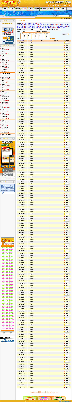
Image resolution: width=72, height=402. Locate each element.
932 (58, 24)
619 (46, 27)
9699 (52, 24)
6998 (44, 26)
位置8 (47, 34)
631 (55, 27)
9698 (48, 24)
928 (55, 24)
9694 (33, 24)
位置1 (22, 34)
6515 (22, 27)
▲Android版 (12, 177)
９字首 (29, 23)
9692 (26, 24)
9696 (41, 24)
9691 (22, 24)
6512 (65, 26)
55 (64, 27)
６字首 (24, 23)
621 (52, 27)
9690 (18, 24)
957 (65, 24)
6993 (33, 26)
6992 (29, 26)
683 (48, 26)
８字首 (34, 23)
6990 (26, 26)
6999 (22, 26)
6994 (37, 26)
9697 (44, 24)
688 (51, 26)
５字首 (39, 23)
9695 (37, 24)
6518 (33, 27)
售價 (31, 40)
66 (61, 27)
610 (43, 27)
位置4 (33, 34)
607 (37, 27)
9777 (18, 26)
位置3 (29, 34)
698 (54, 26)
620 (49, 27)
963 (68, 24)
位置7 (43, 34)
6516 (26, 27)
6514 (18, 27)
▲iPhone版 (5, 177)
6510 (57, 26)
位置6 (40, 34)
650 (59, 27)
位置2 (25, 34)
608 (40, 27)
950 (62, 24)
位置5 (36, 34)
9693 (29, 24)
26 (54, 392)
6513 (69, 26)
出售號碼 (22, 40)
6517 (29, 27)
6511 (61, 26)
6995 (41, 26)
